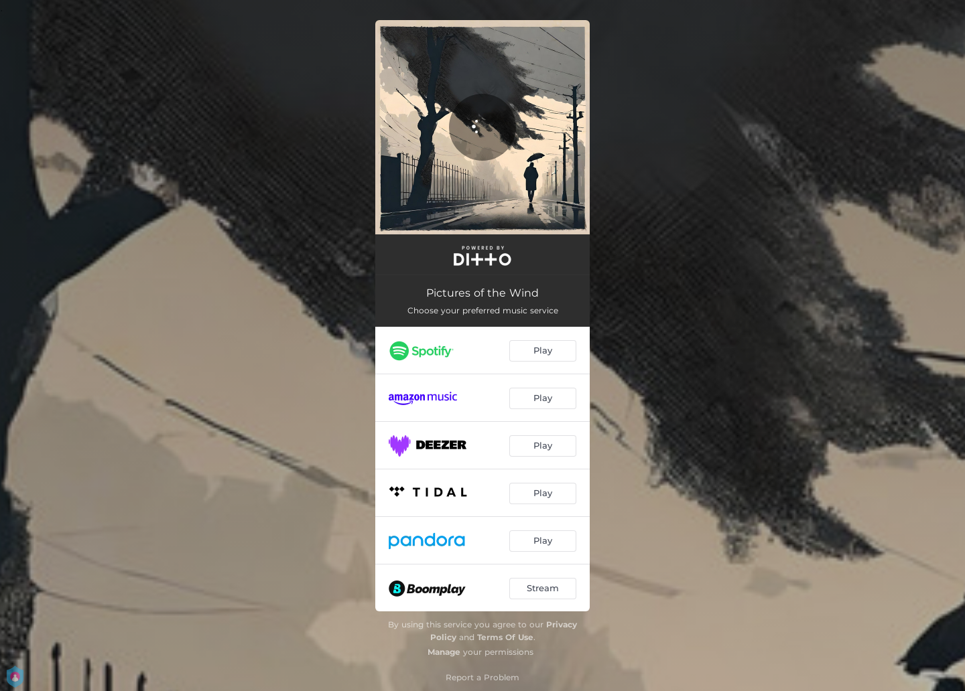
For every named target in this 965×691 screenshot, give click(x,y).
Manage (444, 652)
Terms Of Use (505, 637)
